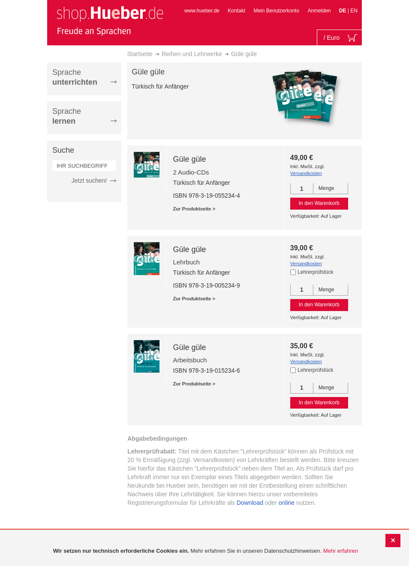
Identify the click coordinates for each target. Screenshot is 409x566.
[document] (205, 551)
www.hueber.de (202, 11)
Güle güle (189, 159)
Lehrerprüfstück (315, 272)
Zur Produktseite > (194, 208)
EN (354, 11)
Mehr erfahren (340, 551)
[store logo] (109, 20)
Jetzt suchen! (89, 180)
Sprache (74, 77)
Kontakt (236, 11)
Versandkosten (306, 173)
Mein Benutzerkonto (276, 11)
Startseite (140, 53)
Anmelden (319, 11)
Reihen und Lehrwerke (192, 53)
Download (250, 502)
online (287, 502)
